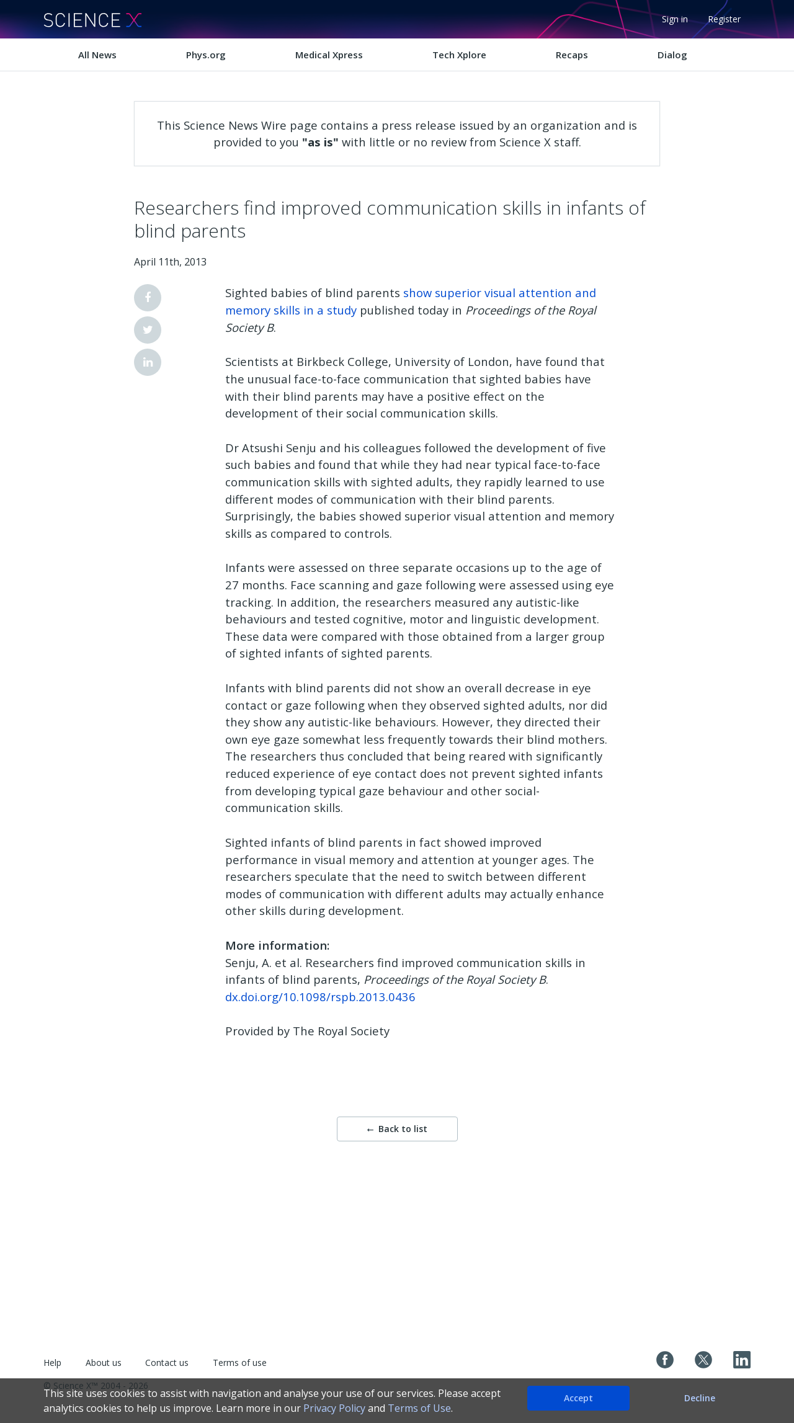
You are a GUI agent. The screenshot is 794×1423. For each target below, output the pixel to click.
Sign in (675, 19)
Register (724, 19)
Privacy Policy (334, 1408)
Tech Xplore (459, 54)
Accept (578, 1398)
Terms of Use (419, 1408)
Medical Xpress (329, 54)
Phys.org (206, 54)
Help (52, 1362)
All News (97, 54)
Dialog (672, 54)
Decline (699, 1398)
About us (104, 1362)
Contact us (167, 1362)
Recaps (572, 54)
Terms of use (240, 1362)
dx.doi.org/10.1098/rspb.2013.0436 (320, 996)
